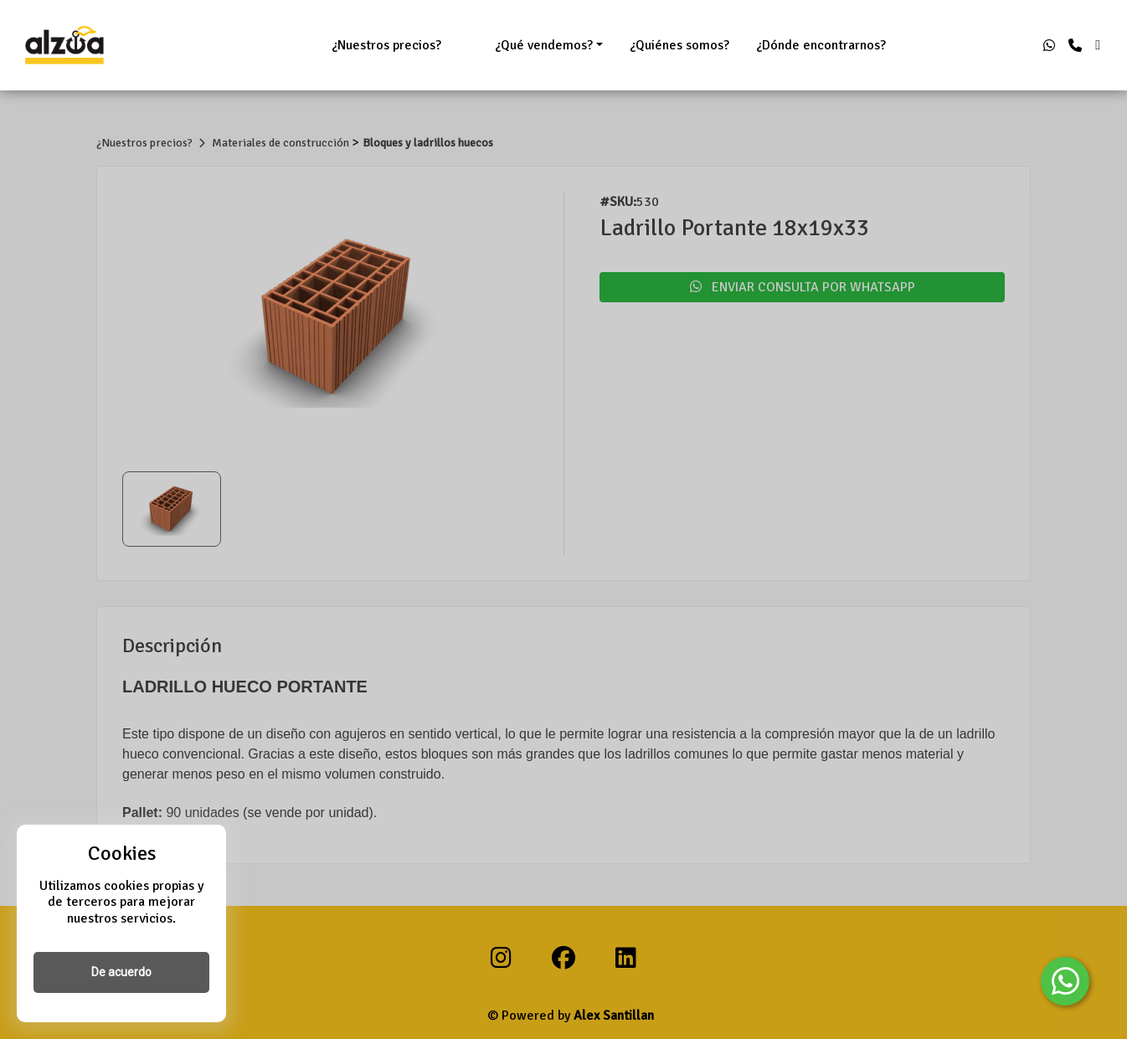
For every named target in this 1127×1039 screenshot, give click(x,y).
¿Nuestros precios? (386, 45)
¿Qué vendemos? (544, 45)
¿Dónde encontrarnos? (821, 45)
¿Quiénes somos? (679, 45)
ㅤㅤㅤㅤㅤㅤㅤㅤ (468, 45)
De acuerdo (121, 972)
